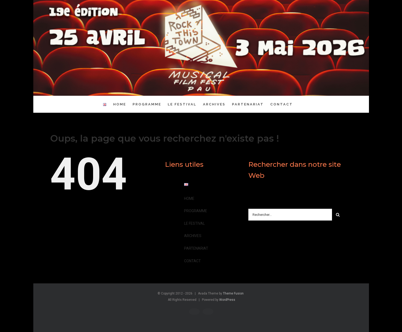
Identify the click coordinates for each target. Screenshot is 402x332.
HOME (189, 198)
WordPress (227, 300)
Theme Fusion (233, 293)
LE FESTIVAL (194, 223)
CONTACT (192, 261)
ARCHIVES (192, 236)
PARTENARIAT (196, 248)
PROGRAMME (195, 211)
